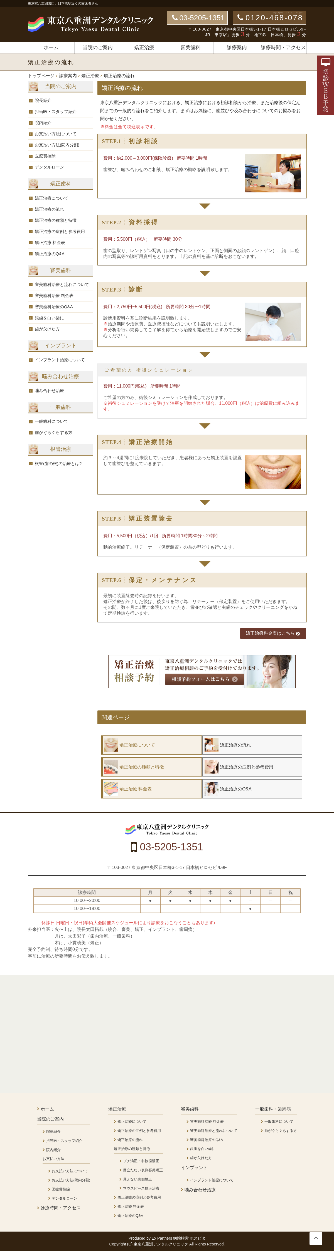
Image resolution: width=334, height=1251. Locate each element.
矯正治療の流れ (49, 209)
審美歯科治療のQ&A (54, 306)
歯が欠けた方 (47, 328)
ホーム (51, 47)
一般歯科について (51, 421)
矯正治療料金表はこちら (273, 633)
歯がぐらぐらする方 (53, 432)
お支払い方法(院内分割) (57, 144)
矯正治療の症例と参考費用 (60, 231)
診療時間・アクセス (283, 47)
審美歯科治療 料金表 (54, 295)
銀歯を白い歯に (49, 317)
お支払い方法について (56, 133)
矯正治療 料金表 (50, 242)
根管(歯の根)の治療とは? (58, 463)
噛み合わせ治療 (49, 390)
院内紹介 (43, 122)
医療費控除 (45, 156)
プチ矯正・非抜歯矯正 (141, 1161)
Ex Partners (162, 1238)
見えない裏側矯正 (137, 1179)
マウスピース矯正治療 (141, 1188)
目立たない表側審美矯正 (143, 1170)
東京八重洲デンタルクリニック (161, 1244)
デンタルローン (49, 167)
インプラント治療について (60, 359)
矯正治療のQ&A (50, 253)
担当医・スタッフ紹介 (56, 111)
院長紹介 (43, 100)
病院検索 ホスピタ (189, 1238)
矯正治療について (51, 198)
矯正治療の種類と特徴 (56, 220)
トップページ (41, 76)
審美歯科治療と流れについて (62, 284)
